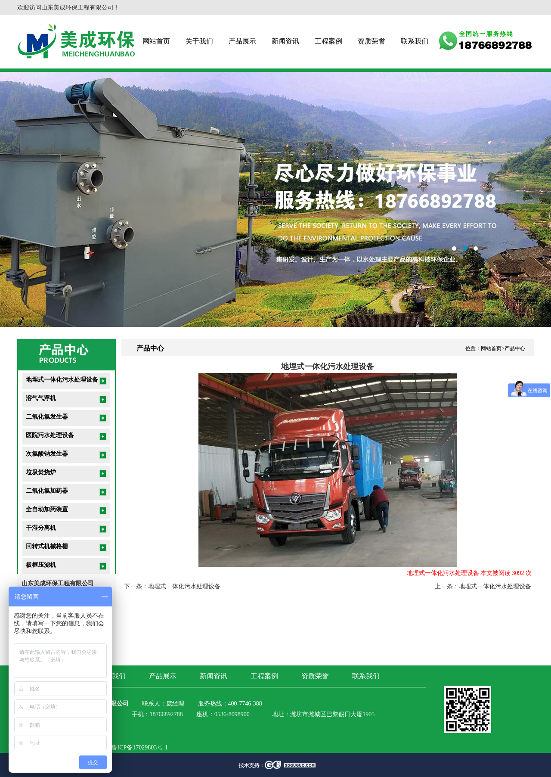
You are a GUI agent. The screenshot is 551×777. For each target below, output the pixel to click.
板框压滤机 (41, 565)
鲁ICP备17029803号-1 (139, 747)
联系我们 (414, 41)
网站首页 (156, 41)
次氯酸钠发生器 (47, 454)
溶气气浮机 (41, 398)
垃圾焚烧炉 (41, 472)
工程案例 (328, 41)
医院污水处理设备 (50, 435)
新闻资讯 (285, 41)
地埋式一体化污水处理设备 (62, 379)
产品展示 (242, 41)
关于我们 (199, 41)
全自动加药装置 (47, 509)
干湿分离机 (41, 528)
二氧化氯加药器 (47, 491)
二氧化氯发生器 (47, 416)
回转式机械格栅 (47, 546)
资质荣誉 (371, 41)
